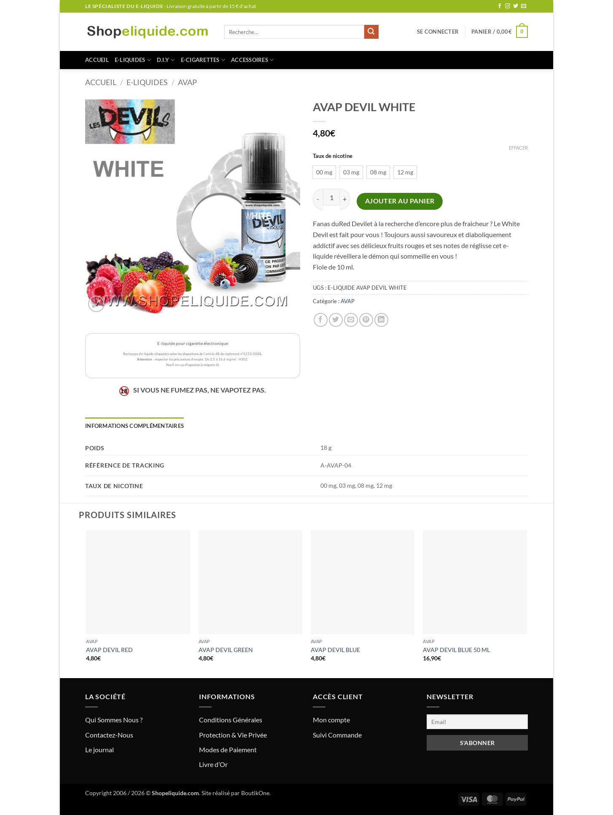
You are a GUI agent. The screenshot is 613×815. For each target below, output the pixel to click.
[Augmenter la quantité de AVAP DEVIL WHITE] (345, 199)
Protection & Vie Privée (233, 735)
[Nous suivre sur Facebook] (499, 6)
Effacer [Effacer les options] (518, 147)
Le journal (99, 750)
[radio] (324, 172)
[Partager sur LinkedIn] (381, 320)
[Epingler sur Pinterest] (366, 320)
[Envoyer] (371, 32)
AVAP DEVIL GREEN (226, 649)
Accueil (97, 59)
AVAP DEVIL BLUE (335, 649)
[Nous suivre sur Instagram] (507, 6)
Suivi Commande (337, 735)
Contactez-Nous (109, 735)
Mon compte (331, 720)
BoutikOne (255, 792)
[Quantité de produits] (331, 197)
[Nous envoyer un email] (523, 6)
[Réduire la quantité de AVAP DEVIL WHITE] (318, 199)
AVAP (187, 82)
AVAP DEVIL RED (109, 649)
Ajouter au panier (400, 201)
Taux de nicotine (332, 156)
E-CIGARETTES (203, 60)
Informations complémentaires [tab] (134, 425)
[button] (438, 31)
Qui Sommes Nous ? (113, 720)
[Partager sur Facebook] (321, 320)
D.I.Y (166, 60)
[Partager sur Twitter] (336, 320)
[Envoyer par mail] (351, 320)
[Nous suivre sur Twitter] (515, 6)
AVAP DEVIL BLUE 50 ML (456, 649)
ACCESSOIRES (252, 60)
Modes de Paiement (228, 750)
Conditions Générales (230, 720)
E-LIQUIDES (133, 60)
